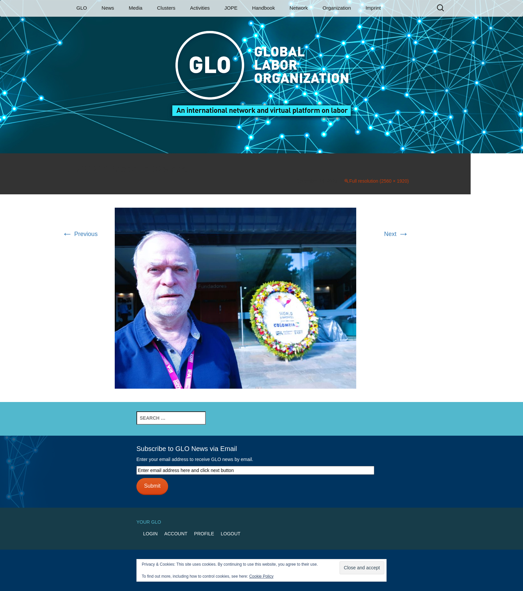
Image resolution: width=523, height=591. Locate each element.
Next (396, 234)
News (108, 8)
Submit (152, 486)
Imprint (373, 8)
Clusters (166, 8)
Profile (204, 533)
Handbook (263, 8)
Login (150, 533)
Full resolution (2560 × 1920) (379, 181)
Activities (200, 8)
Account (175, 533)
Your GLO (148, 522)
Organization (337, 8)
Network (299, 8)
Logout (230, 533)
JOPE (230, 8)
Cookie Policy (261, 576)
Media (135, 8)
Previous (80, 234)
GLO (81, 8)
